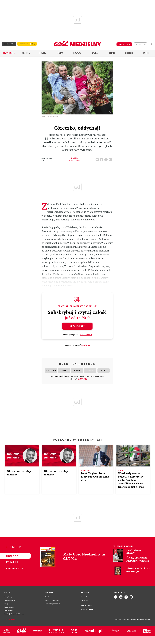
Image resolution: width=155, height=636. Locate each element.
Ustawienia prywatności (52, 604)
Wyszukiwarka (151, 44)
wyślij (111, 158)
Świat (60, 53)
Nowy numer (9, 53)
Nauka (95, 53)
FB (102, 158)
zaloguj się (140, 44)
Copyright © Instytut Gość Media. (124, 619)
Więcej (146, 53)
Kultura (77, 53)
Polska (42, 53)
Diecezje (129, 53)
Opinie (112, 53)
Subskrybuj (77, 326)
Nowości (11, 556)
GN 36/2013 (47, 160)
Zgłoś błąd (10, 619)
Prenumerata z (27, 44)
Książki (11, 562)
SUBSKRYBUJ (124, 44)
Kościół (26, 53)
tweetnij (106, 158)
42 (98, 158)
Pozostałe (11, 568)
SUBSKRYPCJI (86, 334)
